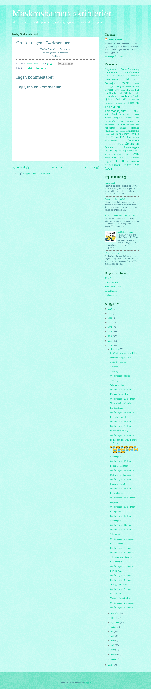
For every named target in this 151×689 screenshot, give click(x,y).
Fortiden (109, 89)
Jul (127, 114)
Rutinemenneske (111, 140)
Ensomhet (130, 87)
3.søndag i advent (117, 520)
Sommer (109, 147)
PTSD (123, 137)
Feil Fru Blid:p (116, 408)
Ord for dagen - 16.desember (122, 479)
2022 (110, 318)
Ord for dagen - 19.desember (122, 435)
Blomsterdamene (113, 79)
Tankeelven (111, 157)
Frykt (125, 92)
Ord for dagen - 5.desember (122, 575)
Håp (122, 114)
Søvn (135, 154)
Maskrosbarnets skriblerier (61, 13)
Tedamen (123, 158)
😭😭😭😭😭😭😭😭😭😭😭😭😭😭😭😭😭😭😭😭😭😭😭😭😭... (124, 449)
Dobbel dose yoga (125, 232)
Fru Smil (118, 93)
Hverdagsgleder (115, 111)
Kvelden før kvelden (119, 394)
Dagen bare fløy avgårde (115, 199)
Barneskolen (110, 75)
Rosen (130, 137)
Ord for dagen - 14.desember (122, 498)
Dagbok (136, 79)
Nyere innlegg (20, 167)
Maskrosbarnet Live (117, 39)
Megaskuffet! (116, 594)
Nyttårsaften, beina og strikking (123, 353)
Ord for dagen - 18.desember (122, 461)
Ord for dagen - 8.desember (122, 548)
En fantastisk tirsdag (119, 431)
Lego (137, 118)
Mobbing (135, 128)
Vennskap (134, 161)
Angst (108, 69)
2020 (110, 327)
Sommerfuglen (131, 147)
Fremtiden (125, 90)
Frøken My (134, 93)
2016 (110, 345)
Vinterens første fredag (120, 598)
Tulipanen (134, 158)
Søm (126, 154)
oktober (114, 618)
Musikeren (109, 131)
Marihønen (109, 125)
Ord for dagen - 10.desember (122, 530)
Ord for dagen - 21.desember (122, 421)
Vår (137, 164)
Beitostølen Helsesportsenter (128, 75)
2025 (110, 313)
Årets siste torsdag (118, 362)
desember (115, 349)
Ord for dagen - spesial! (120, 376)
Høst (136, 111)
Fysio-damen (111, 95)
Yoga (108, 168)
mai (112, 641)
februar (114, 654)
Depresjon (110, 83)
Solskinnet (120, 144)
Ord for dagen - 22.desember (122, 412)
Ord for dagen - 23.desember (122, 399)
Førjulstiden (30, 68)
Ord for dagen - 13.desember (122, 507)
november (115, 613)
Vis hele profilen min (114, 56)
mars (113, 650)
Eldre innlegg (90, 167)
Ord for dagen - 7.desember (122, 553)
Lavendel (128, 118)
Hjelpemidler (120, 103)
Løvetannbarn (133, 121)
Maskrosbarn (122, 124)
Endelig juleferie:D (118, 417)
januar (114, 659)
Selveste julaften (117, 385)
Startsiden (56, 167)
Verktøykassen (112, 164)
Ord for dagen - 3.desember (122, 589)
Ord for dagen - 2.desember (122, 603)
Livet (121, 121)
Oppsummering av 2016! (120, 358)
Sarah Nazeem (111, 291)
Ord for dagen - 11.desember (122, 525)
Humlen (133, 103)
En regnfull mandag (118, 511)
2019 (110, 332)
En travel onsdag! (117, 493)
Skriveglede (110, 144)
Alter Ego (109, 278)
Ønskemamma (111, 295)
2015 (110, 665)
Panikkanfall (132, 130)
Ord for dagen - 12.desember (122, 516)
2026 (110, 309)
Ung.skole (109, 161)
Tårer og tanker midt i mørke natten (120, 215)
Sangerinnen (133, 140)
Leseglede (110, 121)
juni (113, 636)
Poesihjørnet (41, 68)
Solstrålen (132, 144)
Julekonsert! (115, 534)
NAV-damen (120, 131)
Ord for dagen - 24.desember (122, 389)
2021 (110, 322)
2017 (110, 341)
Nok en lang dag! (117, 484)
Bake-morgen (116, 562)
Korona (108, 118)
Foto (117, 89)
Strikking (109, 150)
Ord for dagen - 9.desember (122, 539)
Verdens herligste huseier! (121, 403)
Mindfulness (110, 128)
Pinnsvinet (109, 134)
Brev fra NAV (116, 571)
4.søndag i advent (117, 456)
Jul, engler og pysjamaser (121, 557)
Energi (124, 83)
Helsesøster (109, 103)
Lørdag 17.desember (119, 466)
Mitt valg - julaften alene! (121, 475)
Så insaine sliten (112, 253)
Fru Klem (109, 93)
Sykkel (107, 154)
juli (112, 631)
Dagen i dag (115, 502)
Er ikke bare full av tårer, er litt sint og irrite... (123, 441)
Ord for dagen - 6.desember (122, 566)
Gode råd (121, 99)
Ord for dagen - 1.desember (122, 607)
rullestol (136, 137)
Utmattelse (121, 161)
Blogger (87, 683)
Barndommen (132, 72)
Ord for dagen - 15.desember (122, 489)
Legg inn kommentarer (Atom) (36, 173)
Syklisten (117, 154)
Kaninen (135, 114)
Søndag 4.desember (118, 584)
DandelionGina (111, 282)
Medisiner (134, 125)
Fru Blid (135, 90)
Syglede (118, 151)
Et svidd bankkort (117, 543)
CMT (127, 79)
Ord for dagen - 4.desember (122, 580)
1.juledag (114, 380)
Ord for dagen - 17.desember (122, 470)
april (113, 645)
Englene (121, 86)
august (114, 627)
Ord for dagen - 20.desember (122, 426)
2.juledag (114, 371)
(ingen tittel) (110, 183)
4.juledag (114, 367)
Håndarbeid (111, 114)
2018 (110, 336)
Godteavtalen (134, 99)
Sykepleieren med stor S (130, 151)
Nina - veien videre (113, 287)
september (115, 622)
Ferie (137, 87)
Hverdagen (112, 107)
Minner (123, 128)
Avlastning (116, 69)
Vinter (127, 164)
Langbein (118, 118)
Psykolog (115, 137)
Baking (124, 69)
